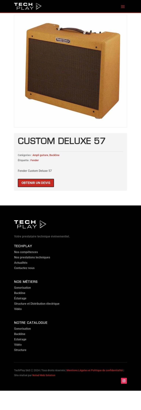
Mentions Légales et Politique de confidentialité (95, 370)
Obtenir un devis (35, 183)
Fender (34, 160)
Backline (54, 155)
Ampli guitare (40, 155)
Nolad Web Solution (43, 375)
